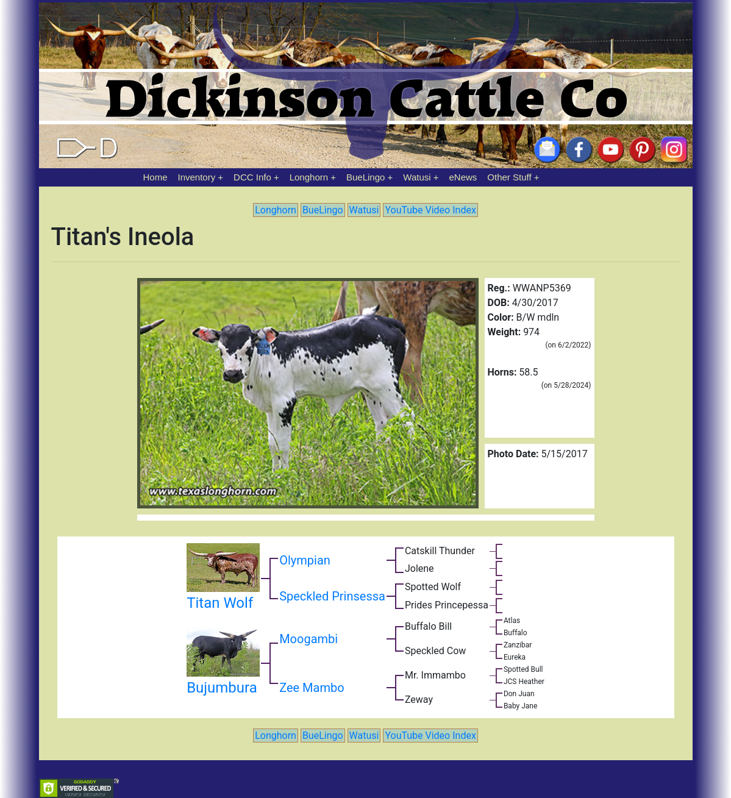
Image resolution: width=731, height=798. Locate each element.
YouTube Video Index (430, 210)
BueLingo (365, 177)
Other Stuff (509, 177)
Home (155, 177)
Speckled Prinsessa (332, 596)
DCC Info (252, 177)
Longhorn (309, 177)
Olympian (304, 560)
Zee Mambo (311, 687)
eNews (463, 177)
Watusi (416, 177)
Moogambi (308, 639)
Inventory (196, 177)
